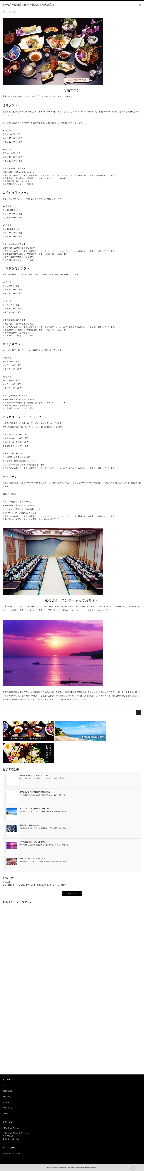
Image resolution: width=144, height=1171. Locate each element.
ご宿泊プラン (7, 1108)
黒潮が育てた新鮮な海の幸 (29, 825)
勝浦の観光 (7, 1097)
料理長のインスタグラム (12, 1153)
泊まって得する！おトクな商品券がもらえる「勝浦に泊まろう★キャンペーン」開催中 (34, 885)
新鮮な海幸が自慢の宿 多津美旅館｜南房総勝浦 (69, 1167)
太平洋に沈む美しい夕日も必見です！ (33, 842)
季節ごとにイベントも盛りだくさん (32, 859)
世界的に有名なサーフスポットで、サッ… (34, 775)
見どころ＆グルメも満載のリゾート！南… (34, 809)
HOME (5, 1085)
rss (133, 1168)
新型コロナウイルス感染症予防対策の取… (34, 792)
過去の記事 (72, 893)
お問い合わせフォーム (11, 1128)
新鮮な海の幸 (7, 1091)
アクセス (6, 1102)
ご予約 (5, 1114)
